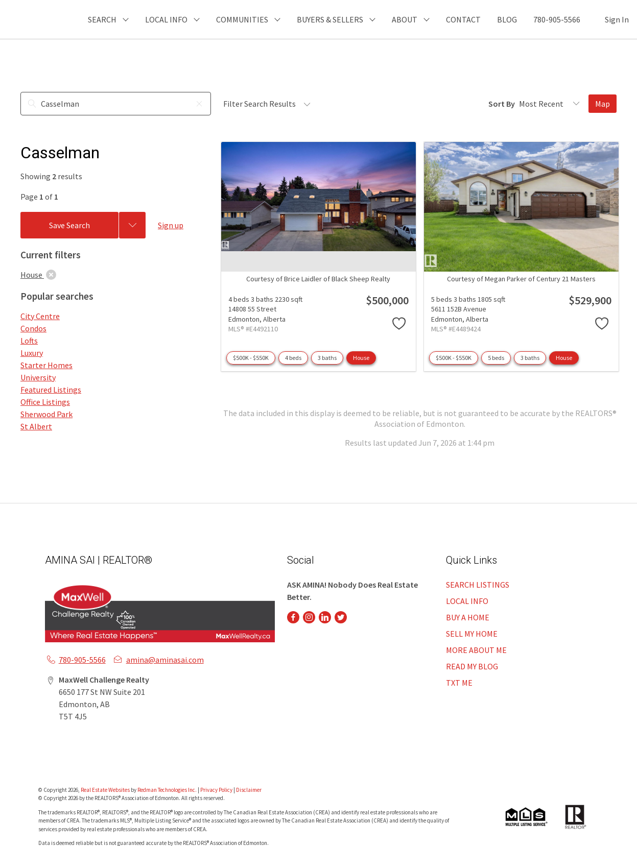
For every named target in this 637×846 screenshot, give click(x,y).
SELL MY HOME (472, 634)
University (38, 377)
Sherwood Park (46, 414)
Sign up (170, 225)
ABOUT (404, 19)
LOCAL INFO (467, 601)
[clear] (51, 275)
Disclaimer (249, 789)
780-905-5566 (556, 19)
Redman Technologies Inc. (167, 789)
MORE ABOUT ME (476, 650)
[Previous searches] (132, 225)
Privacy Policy (216, 789)
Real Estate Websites (106, 789)
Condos (33, 328)
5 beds (496, 357)
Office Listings (45, 402)
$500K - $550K (251, 357)
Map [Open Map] (602, 104)
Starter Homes (46, 365)
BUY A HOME (467, 617)
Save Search (69, 225)
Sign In (617, 19)
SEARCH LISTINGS (477, 584)
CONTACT (463, 19)
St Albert (36, 426)
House (361, 357)
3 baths (327, 357)
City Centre (40, 316)
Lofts (29, 340)
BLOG (507, 19)
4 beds (293, 357)
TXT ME (459, 683)
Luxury (31, 353)
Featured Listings (50, 389)
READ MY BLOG (472, 666)
